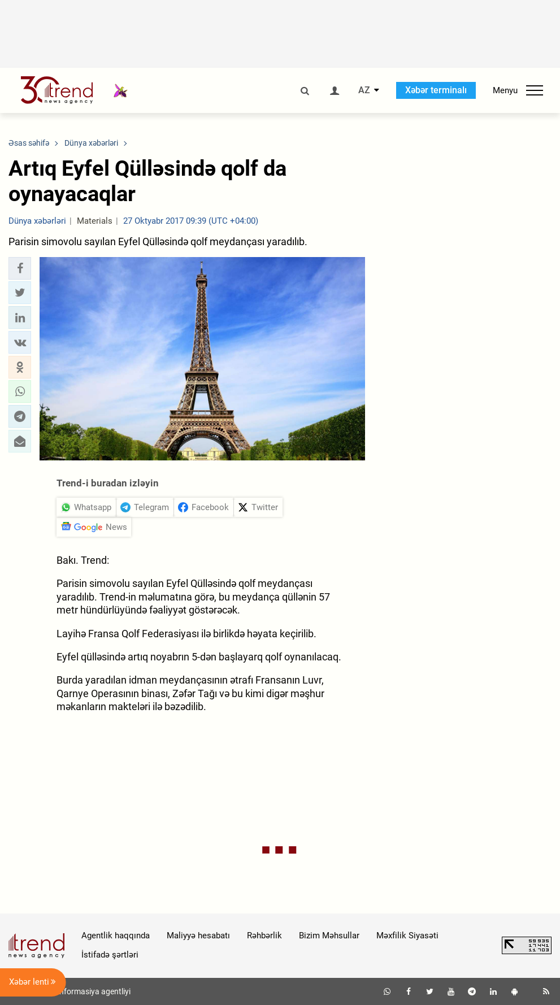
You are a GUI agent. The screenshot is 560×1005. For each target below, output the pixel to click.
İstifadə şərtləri (109, 955)
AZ (364, 90)
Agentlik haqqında (115, 935)
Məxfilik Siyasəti (407, 935)
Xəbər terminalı (436, 90)
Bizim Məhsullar (329, 935)
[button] (20, 268)
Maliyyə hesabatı (198, 935)
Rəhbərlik (264, 935)
